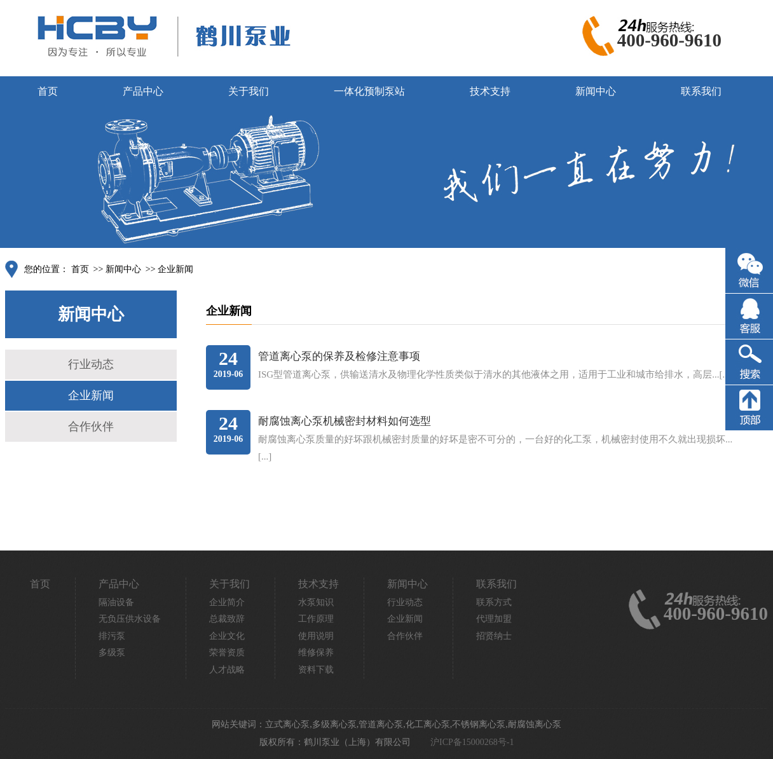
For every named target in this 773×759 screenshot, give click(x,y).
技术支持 (490, 91)
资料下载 (316, 669)
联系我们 (701, 91)
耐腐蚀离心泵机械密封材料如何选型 (344, 421)
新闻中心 (595, 91)
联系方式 (494, 602)
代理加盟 (494, 619)
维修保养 (316, 652)
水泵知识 (316, 602)
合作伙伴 (91, 426)
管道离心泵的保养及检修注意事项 (339, 356)
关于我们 (248, 91)
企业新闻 (175, 269)
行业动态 (91, 364)
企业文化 (227, 636)
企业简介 (227, 602)
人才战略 (227, 669)
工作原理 (316, 619)
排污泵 (112, 636)
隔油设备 (116, 602)
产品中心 (143, 91)
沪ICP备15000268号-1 (472, 742)
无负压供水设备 (130, 619)
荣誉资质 (227, 652)
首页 (48, 91)
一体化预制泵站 (369, 91)
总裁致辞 (227, 619)
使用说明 (316, 636)
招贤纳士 (494, 636)
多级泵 (112, 652)
